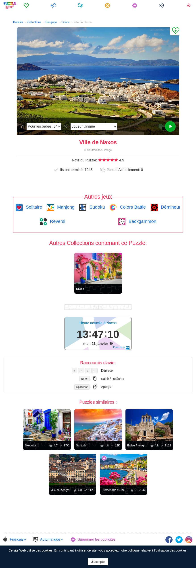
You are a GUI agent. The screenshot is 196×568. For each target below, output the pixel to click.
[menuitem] (27, 5)
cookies (47, 550)
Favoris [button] (27, 5)
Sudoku (96, 207)
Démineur (170, 207)
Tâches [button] (108, 5)
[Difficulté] (44, 126)
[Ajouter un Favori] (174, 31)
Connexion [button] (189, 5)
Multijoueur (54, 5)
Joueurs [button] (81, 5)
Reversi (57, 221)
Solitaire (33, 207)
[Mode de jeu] (94, 126)
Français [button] (16, 539)
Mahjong (65, 207)
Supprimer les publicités (97, 539)
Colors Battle (132, 207)
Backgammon (141, 221)
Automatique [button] (50, 539)
